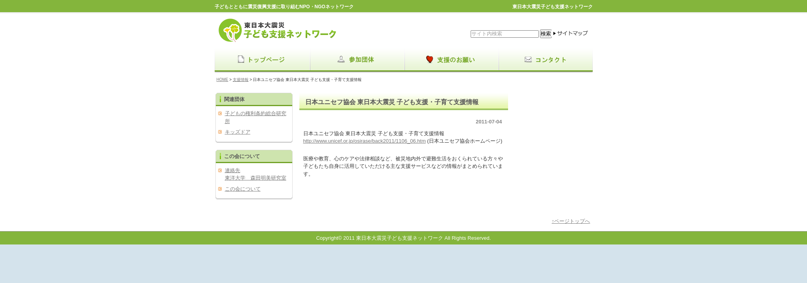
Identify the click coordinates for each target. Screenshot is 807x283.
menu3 (545, 60)
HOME (222, 79)
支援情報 (241, 79)
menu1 (356, 60)
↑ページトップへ (571, 221)
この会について (243, 189)
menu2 (451, 60)
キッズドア (237, 132)
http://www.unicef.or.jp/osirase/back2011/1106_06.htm (364, 141)
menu (262, 60)
